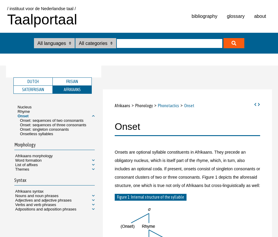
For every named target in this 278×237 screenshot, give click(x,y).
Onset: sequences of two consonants (51, 120)
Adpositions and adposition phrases (45, 209)
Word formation (28, 160)
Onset (23, 116)
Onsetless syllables (36, 134)
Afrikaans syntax (29, 191)
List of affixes (26, 165)
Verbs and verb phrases (35, 204)
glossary (236, 16)
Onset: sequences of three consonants (53, 125)
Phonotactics (168, 105)
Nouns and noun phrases (36, 196)
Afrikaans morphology (34, 156)
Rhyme (24, 111)
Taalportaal (42, 19)
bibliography (204, 16)
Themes (22, 169)
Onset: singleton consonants (44, 129)
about (260, 16)
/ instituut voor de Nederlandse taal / (41, 8)
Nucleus (25, 107)
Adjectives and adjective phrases (43, 200)
